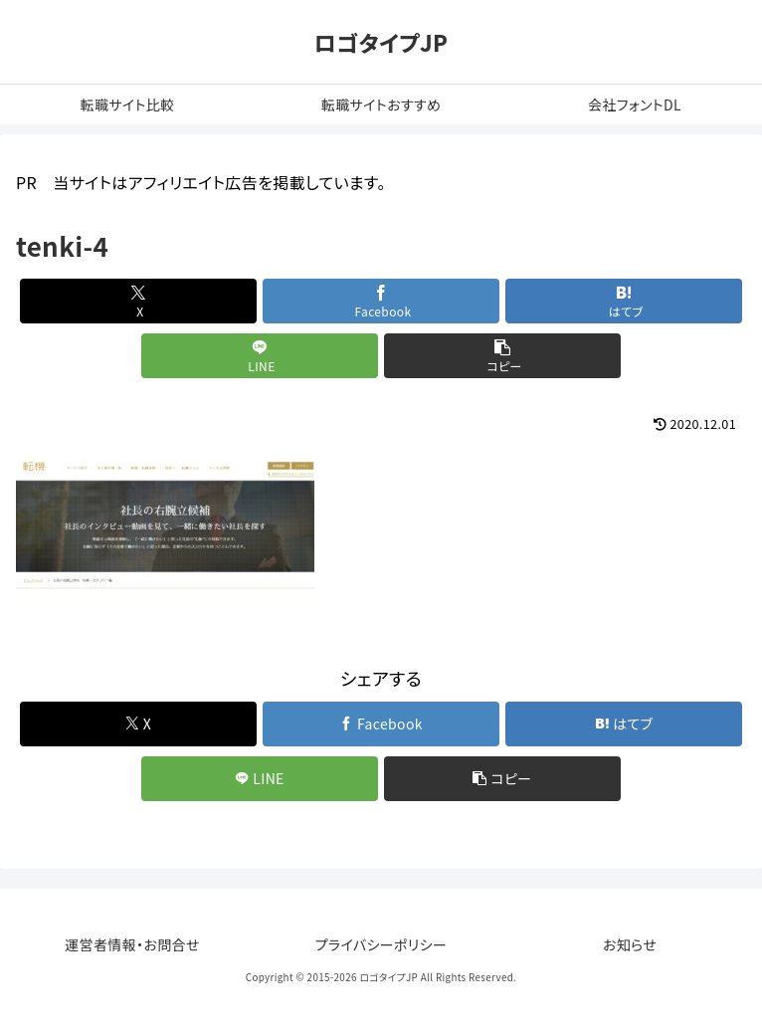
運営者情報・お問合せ (132, 944)
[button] (503, 355)
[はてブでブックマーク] (624, 301)
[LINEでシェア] (260, 355)
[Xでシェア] (139, 301)
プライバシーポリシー (381, 944)
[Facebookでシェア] (381, 301)
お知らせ (630, 944)
